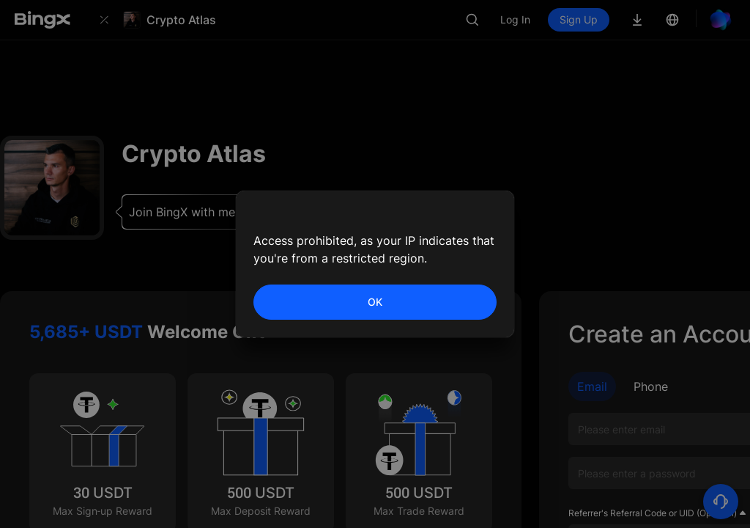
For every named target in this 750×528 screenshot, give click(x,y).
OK (375, 302)
